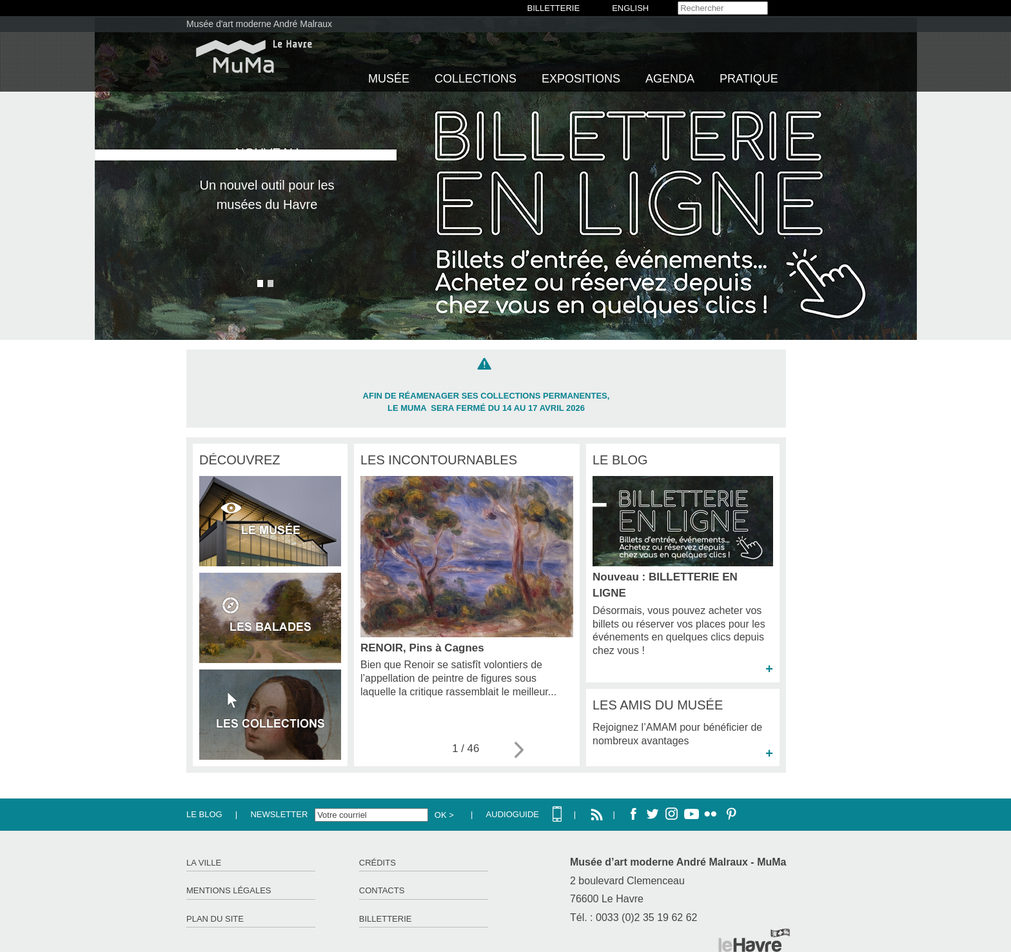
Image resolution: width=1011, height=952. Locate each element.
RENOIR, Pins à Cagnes (422, 648)
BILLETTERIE (553, 8)
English (630, 8)
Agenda (669, 78)
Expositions (581, 78)
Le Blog (204, 814)
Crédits (377, 863)
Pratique (749, 78)
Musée (388, 78)
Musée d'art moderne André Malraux (259, 24)
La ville (203, 863)
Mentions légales (228, 890)
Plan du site (215, 919)
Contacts (382, 890)
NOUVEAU (267, 153)
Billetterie (385, 919)
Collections (475, 78)
